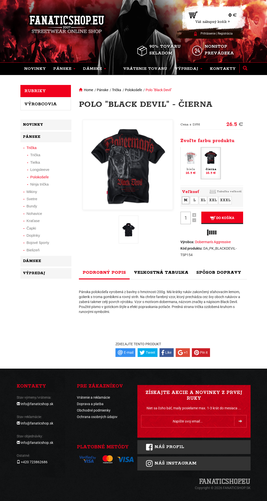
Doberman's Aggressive (213, 242)
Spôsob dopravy (218, 272)
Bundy (32, 206)
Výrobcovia (40, 104)
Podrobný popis (104, 272)
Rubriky (35, 91)
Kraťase (33, 221)
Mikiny (32, 192)
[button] (64, 69)
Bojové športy (38, 242)
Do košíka (222, 218)
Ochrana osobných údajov (97, 417)
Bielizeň (33, 250)
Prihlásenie (208, 33)
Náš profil (165, 447)
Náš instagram (171, 463)
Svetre (32, 199)
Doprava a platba (90, 404)
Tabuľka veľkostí (229, 191)
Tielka (35, 162)
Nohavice (34, 213)
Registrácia (225, 33)
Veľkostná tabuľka (161, 272)
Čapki (31, 228)
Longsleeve (40, 169)
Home (88, 90)
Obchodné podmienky (93, 410)
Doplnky (33, 235)
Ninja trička (39, 184)
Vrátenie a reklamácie (93, 397)
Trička (116, 90)
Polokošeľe (133, 90)
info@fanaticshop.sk (37, 404)
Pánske (102, 90)
